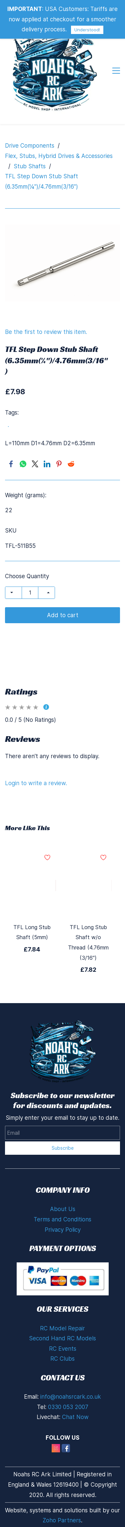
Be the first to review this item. (46, 332)
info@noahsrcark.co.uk (70, 1396)
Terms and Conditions (62, 1219)
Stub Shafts (30, 166)
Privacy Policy (63, 1229)
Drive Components (29, 145)
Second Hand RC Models (62, 1338)
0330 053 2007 (68, 1407)
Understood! (87, 29)
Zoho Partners (62, 1520)
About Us (62, 1209)
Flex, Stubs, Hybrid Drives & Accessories (59, 156)
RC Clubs (62, 1358)
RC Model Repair (62, 1328)
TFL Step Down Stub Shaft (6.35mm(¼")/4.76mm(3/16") (41, 181)
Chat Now (75, 1417)
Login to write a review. (36, 783)
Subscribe (63, 1148)
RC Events (62, 1348)
